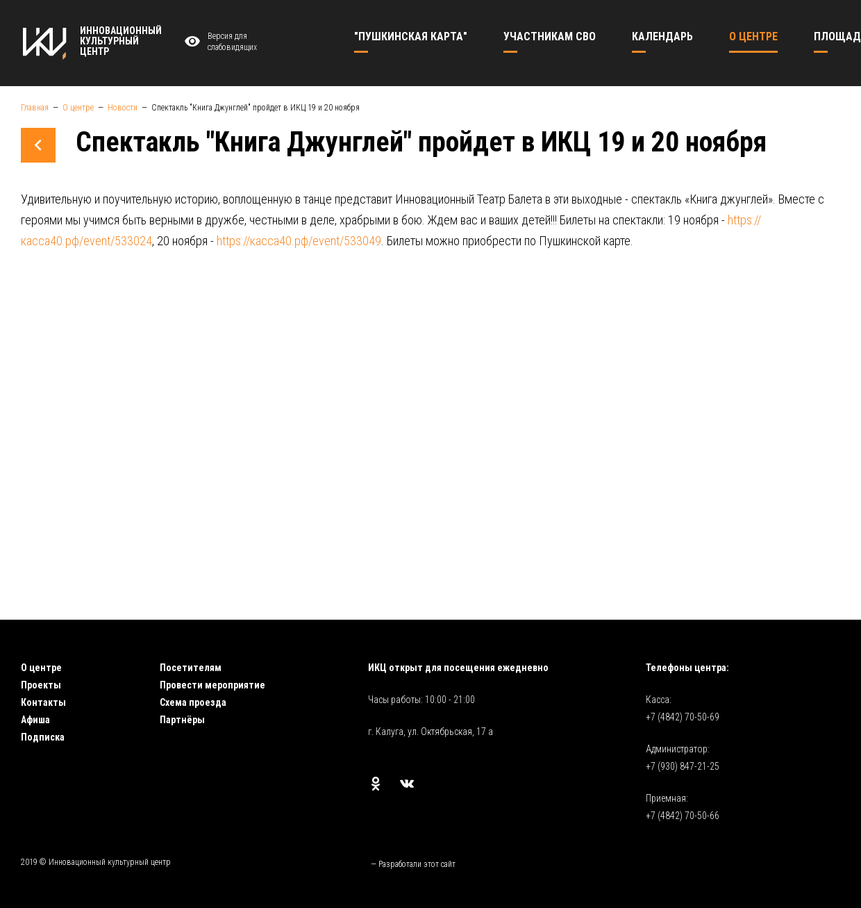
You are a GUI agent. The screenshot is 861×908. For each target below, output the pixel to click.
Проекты (41, 685)
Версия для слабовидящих (219, 42)
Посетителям (190, 667)
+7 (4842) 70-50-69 (682, 717)
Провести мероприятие (212, 685)
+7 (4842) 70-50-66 (682, 815)
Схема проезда (193, 702)
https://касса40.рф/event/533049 (299, 240)
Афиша (35, 719)
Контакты (43, 702)
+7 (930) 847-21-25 (682, 766)
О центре (41, 667)
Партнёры (182, 719)
